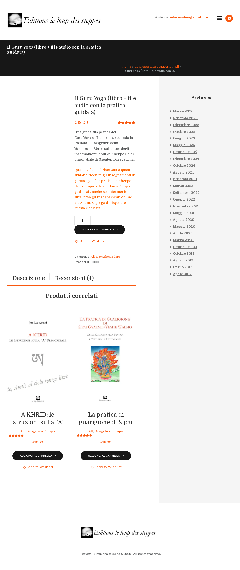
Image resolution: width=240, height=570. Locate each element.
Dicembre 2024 (186, 159)
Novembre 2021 (186, 206)
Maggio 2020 (184, 226)
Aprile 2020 (183, 233)
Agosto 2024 (183, 172)
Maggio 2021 (183, 213)
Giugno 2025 (184, 138)
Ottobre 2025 (184, 132)
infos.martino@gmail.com (189, 17)
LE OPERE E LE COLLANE (153, 66)
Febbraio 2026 (185, 118)
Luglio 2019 (182, 267)
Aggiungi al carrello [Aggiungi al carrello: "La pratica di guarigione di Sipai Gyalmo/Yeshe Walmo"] (104, 455)
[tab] (29, 278)
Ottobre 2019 (184, 254)
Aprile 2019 (182, 274)
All (177, 66)
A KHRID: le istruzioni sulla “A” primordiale (37, 422)
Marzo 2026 (183, 111)
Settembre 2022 (186, 192)
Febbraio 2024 (185, 179)
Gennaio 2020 (185, 247)
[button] (89, 241)
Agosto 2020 (183, 220)
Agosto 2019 (183, 260)
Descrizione (29, 278)
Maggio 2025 (184, 145)
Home (126, 66)
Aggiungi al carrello (98, 229)
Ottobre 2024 (184, 165)
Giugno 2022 (184, 199)
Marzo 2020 (183, 240)
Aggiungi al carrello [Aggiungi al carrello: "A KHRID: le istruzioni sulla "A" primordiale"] (36, 455)
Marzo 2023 (183, 186)
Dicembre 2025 (186, 125)
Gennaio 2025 (185, 152)
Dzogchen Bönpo (108, 256)
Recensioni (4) (74, 278)
